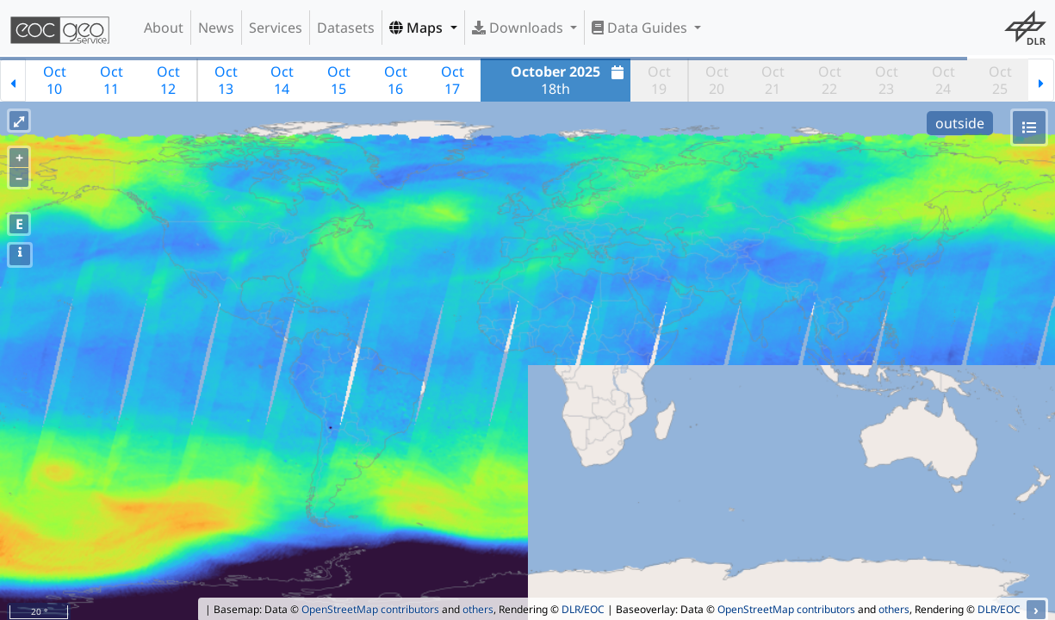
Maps (417, 27)
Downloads (519, 27)
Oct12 (168, 80)
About (163, 27)
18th (569, 80)
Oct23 (886, 80)
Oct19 (659, 80)
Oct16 (395, 80)
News (216, 27)
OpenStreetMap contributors (370, 609)
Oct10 (54, 80)
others (477, 609)
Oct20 (717, 80)
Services (275, 27)
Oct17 (452, 80)
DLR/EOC (583, 609)
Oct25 (1000, 80)
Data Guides (641, 27)
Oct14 (282, 80)
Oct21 (773, 80)
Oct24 (943, 80)
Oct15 (339, 80)
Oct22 (829, 80)
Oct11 (111, 80)
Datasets (346, 27)
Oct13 (226, 80)
